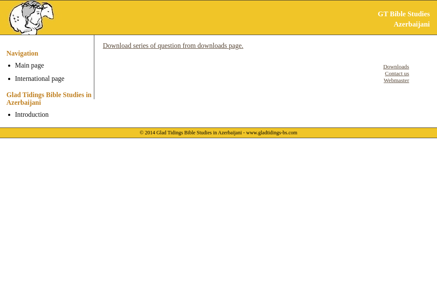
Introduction (32, 114)
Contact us (397, 73)
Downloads (396, 66)
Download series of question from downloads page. (173, 45)
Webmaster (396, 80)
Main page (29, 65)
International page (39, 78)
